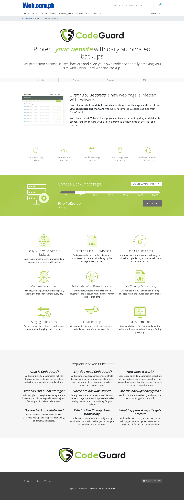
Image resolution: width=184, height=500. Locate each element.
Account (155, 13)
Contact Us (96, 13)
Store (34, 13)
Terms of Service (44, 481)
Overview (41, 80)
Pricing (76, 80)
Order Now (152, 203)
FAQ (145, 80)
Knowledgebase (66, 13)
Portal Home (27, 18)
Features (110, 80)
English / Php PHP (152, 480)
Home (26, 13)
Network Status (82, 13)
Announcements (49, 13)
